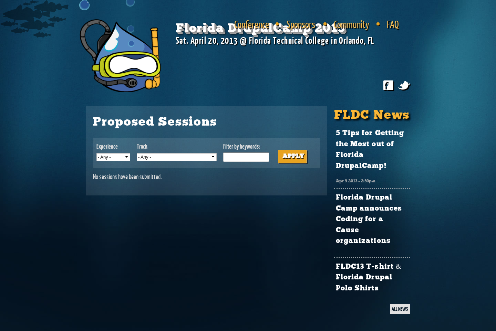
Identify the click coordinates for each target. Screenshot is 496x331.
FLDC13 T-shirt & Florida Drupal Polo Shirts (369, 277)
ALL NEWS (400, 309)
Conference (251, 24)
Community (351, 24)
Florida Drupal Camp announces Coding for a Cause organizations (369, 219)
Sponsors (301, 24)
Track (142, 146)
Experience (107, 146)
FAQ (393, 24)
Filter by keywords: (241, 146)
